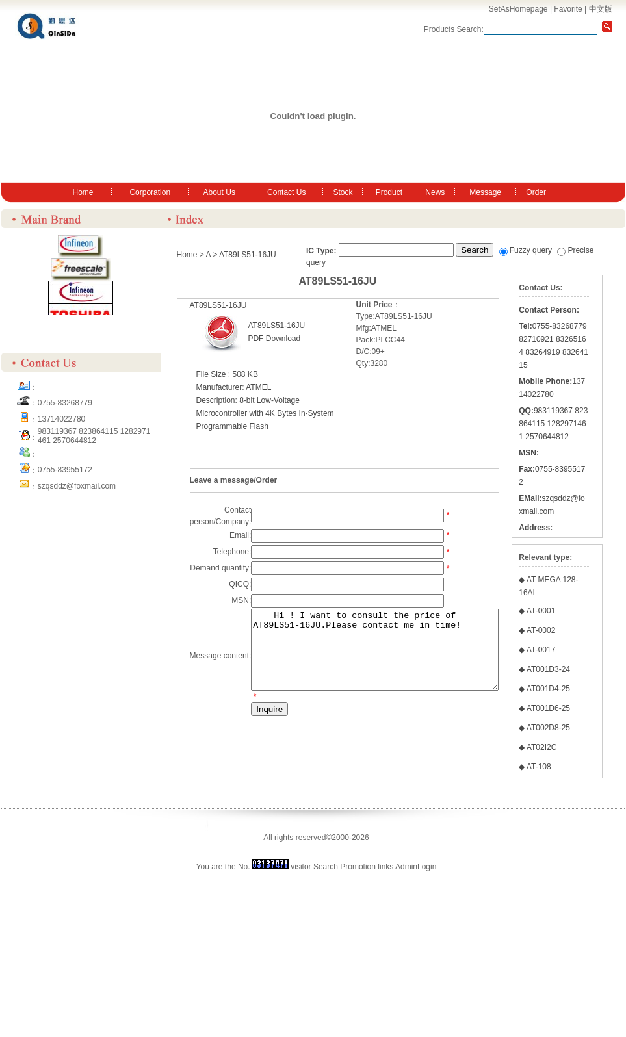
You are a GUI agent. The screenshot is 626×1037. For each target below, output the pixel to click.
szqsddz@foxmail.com (77, 486)
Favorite (568, 9)
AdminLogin (415, 1029)
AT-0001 (570, 734)
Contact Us (286, 192)
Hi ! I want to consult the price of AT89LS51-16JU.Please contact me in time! (389, 657)
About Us (219, 192)
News (435, 192)
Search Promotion (344, 1029)
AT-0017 (570, 773)
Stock (342, 192)
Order (536, 192)
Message (485, 192)
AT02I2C (571, 909)
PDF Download (274, 338)
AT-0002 (570, 753)
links (385, 1029)
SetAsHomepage (518, 9)
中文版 (600, 9)
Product (389, 192)
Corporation (149, 192)
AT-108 (568, 929)
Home (83, 192)
